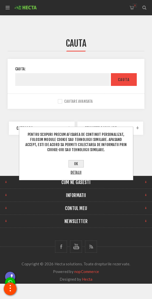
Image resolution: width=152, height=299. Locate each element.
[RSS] (91, 247)
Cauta (124, 79)
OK (76, 164)
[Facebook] (61, 247)
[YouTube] (76, 247)
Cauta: (20, 69)
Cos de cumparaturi (135, 5)
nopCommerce (86, 271)
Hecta (87, 279)
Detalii (76, 172)
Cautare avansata (78, 101)
